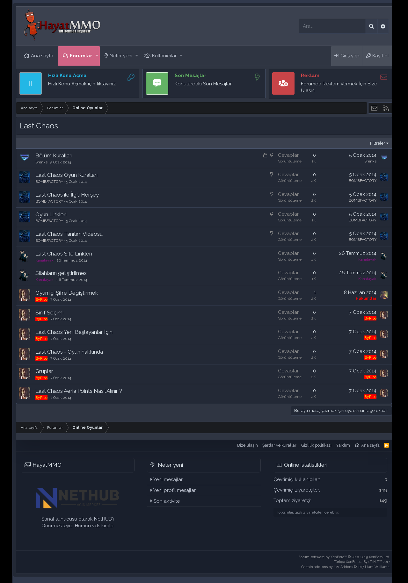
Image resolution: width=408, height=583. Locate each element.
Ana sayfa (42, 56)
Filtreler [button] (377, 143)
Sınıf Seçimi (49, 312)
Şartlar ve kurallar (279, 445)
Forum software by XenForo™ (344, 557)
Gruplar (44, 371)
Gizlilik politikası (316, 445)
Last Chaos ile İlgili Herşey (67, 194)
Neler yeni (121, 56)
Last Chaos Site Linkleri (63, 253)
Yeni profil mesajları (175, 490)
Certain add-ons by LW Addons (345, 567)
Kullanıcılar (164, 56)
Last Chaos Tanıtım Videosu (69, 234)
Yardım (343, 445)
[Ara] (332, 26)
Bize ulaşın (247, 445)
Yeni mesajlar (168, 479)
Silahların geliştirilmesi (61, 273)
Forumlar (81, 56)
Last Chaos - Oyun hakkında (69, 352)
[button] (97, 56)
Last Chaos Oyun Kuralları (66, 175)
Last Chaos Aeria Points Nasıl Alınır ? (78, 391)
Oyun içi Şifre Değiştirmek (66, 293)
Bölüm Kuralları (53, 155)
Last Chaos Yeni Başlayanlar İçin (74, 332)
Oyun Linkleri (51, 214)
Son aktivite (167, 501)
